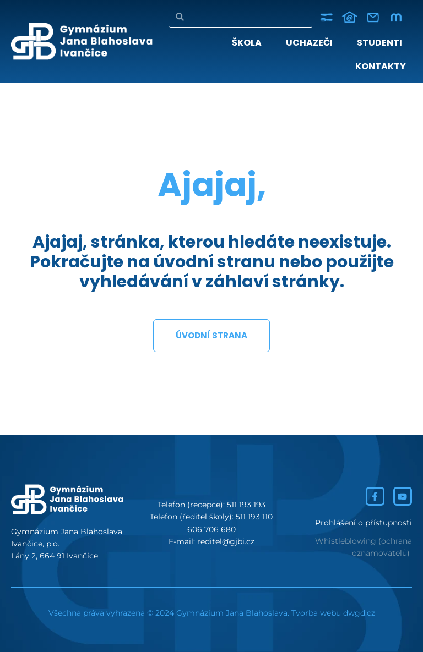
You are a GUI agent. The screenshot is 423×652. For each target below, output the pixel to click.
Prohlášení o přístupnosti (363, 523)
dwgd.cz (359, 613)
